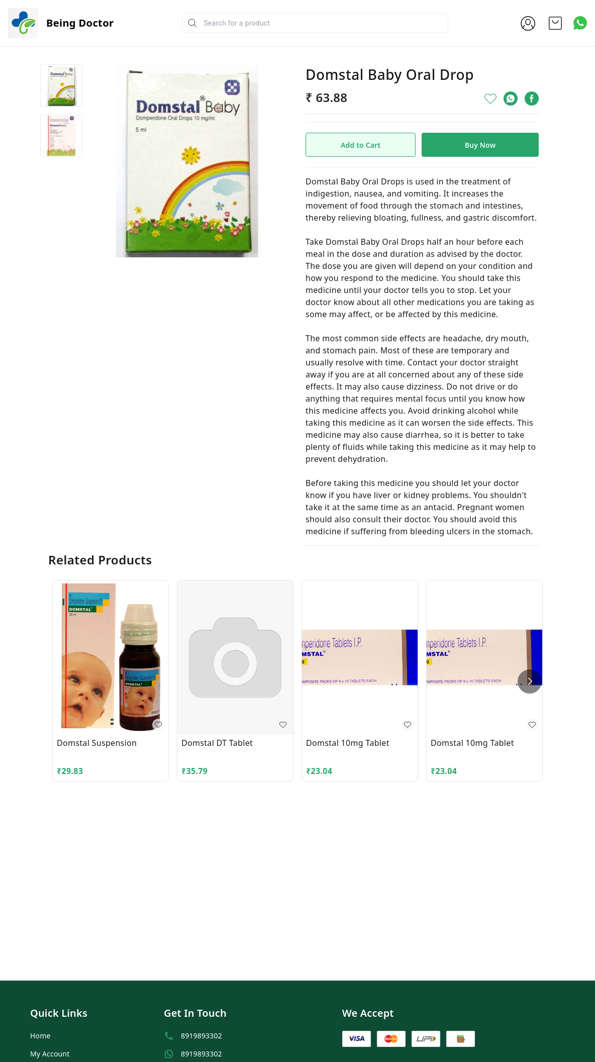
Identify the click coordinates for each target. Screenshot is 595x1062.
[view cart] (555, 23)
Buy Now (480, 145)
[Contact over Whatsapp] (580, 23)
